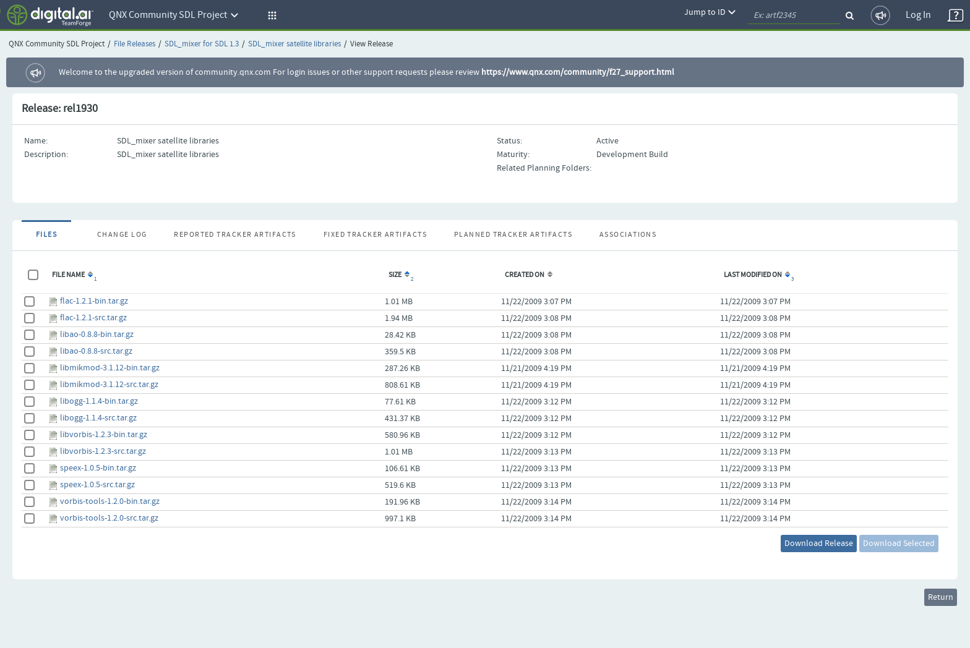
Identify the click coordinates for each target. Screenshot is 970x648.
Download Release (818, 543)
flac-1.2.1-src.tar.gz (93, 317)
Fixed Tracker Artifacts (375, 235)
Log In (918, 15)
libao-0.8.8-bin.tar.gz (97, 334)
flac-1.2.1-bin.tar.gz (94, 301)
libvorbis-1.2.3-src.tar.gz (103, 451)
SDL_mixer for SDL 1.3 (202, 44)
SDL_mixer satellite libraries (294, 44)
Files (46, 235)
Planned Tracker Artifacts (513, 235)
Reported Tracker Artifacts (235, 235)
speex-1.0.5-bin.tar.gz (98, 468)
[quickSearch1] (793, 15)
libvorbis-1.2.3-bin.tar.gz (103, 434)
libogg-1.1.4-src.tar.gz (98, 418)
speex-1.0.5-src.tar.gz (97, 484)
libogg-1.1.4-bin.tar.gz (99, 401)
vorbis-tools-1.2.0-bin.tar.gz (110, 501)
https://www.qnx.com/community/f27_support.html (577, 72)
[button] (270, 15)
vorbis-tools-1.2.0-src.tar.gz (109, 518)
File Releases (134, 44)
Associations (627, 235)
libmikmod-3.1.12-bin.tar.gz (110, 367)
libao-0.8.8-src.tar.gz (96, 351)
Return (940, 597)
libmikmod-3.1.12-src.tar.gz (109, 384)
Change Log (122, 235)
